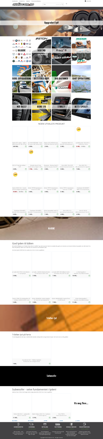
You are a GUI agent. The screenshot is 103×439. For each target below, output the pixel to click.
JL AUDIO (78, 420)
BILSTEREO (14, 420)
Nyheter (28, 1)
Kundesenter (15, 1)
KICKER (61, 420)
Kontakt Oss (22, 1)
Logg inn (88, 1)
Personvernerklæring (35, 1)
